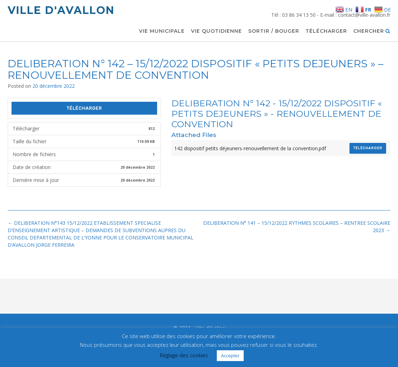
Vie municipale (162, 31)
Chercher (371, 31)
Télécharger (326, 31)
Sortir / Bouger (273, 31)
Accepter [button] (230, 355)
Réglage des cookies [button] (184, 355)
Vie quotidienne (216, 31)
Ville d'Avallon (61, 10)
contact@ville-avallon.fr (364, 15)
